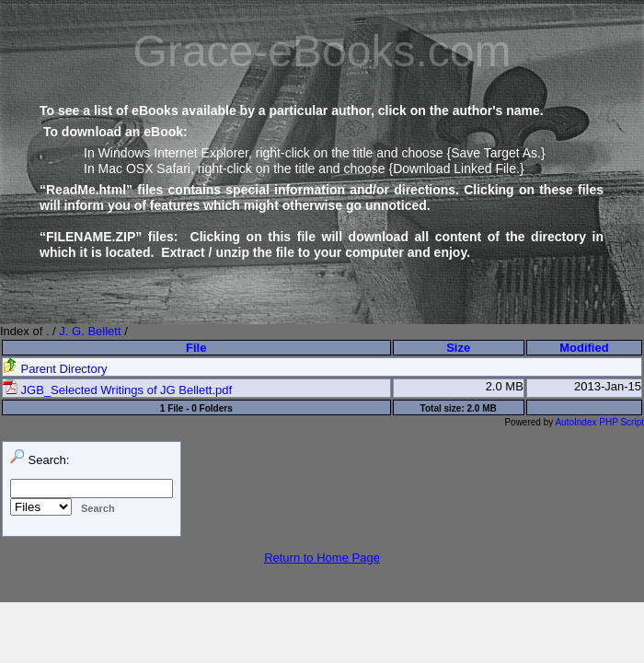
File (196, 348)
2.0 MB (504, 386)
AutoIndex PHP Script (599, 422)
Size (458, 348)
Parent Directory (55, 369)
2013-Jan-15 (607, 386)
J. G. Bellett (90, 331)
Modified (583, 348)
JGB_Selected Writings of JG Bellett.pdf (117, 390)
